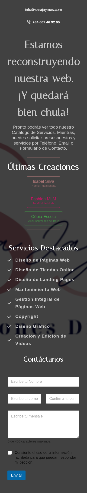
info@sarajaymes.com (43, 10)
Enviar (16, 475)
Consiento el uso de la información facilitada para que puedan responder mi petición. (45, 457)
